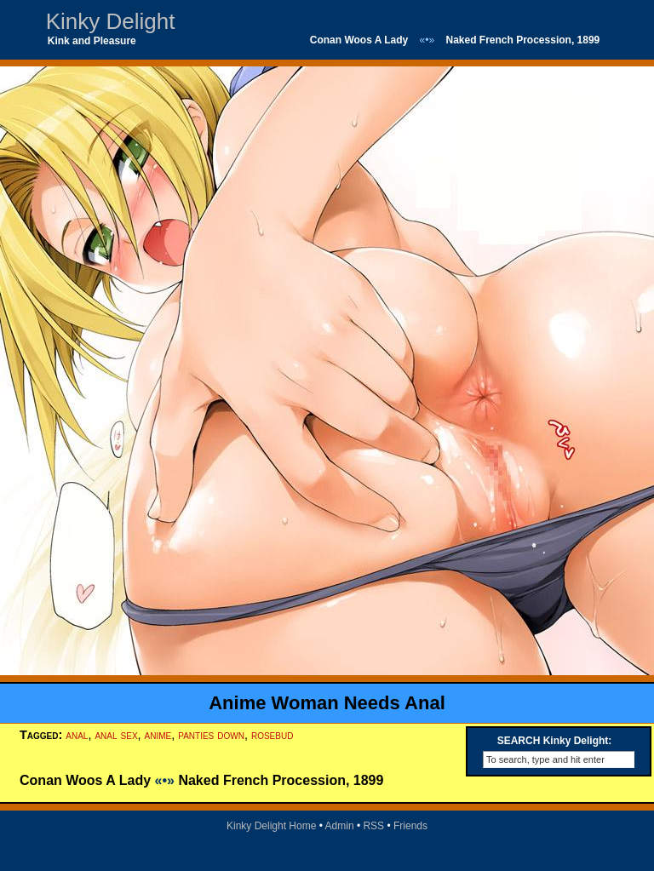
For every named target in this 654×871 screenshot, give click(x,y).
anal (77, 735)
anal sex (116, 735)
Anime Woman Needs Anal (327, 702)
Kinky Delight (110, 21)
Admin (339, 826)
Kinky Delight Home (271, 826)
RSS (373, 826)
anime (158, 735)
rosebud (272, 735)
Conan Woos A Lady (359, 40)
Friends (410, 826)
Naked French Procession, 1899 (523, 40)
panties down (211, 735)
